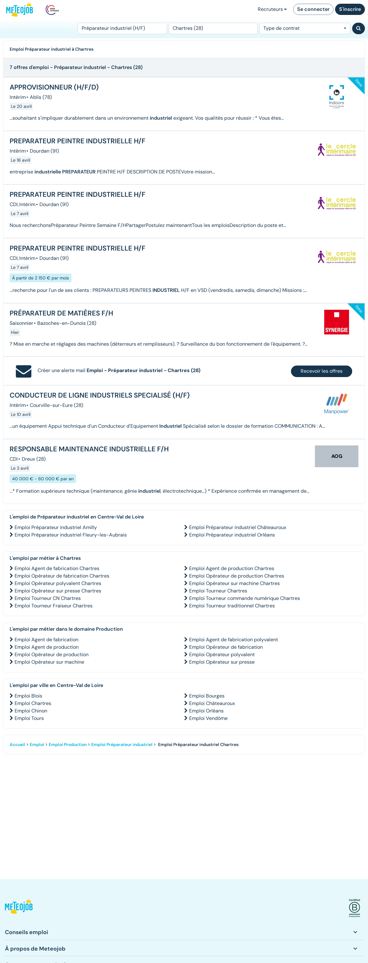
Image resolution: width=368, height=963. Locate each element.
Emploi (37, 744)
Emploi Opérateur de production (52, 654)
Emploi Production (68, 744)
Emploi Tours (29, 718)
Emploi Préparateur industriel (121, 744)
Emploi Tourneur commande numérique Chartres (244, 598)
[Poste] (122, 28)
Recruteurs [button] (272, 9)
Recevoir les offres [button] (322, 371)
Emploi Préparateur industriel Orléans (232, 535)
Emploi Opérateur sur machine (49, 662)
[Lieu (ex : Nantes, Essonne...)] (213, 28)
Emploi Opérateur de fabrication (226, 647)
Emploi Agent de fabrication (46, 639)
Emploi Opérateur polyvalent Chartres (58, 583)
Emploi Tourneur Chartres (218, 590)
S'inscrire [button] (350, 9)
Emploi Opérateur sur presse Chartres (58, 590)
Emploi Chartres (33, 703)
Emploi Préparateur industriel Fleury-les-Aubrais (71, 535)
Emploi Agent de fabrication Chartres (57, 568)
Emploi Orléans (206, 710)
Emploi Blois (28, 696)
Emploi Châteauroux (212, 703)
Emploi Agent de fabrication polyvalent (233, 639)
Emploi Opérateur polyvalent (222, 654)
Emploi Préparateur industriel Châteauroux (237, 527)
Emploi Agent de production (47, 647)
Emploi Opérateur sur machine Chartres (234, 583)
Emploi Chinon (31, 710)
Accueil (17, 744)
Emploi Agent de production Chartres (231, 568)
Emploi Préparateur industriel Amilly (56, 527)
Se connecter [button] (313, 9)
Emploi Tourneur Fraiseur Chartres (54, 605)
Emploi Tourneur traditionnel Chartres (232, 605)
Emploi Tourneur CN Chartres (48, 598)
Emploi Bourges (207, 696)
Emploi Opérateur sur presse (222, 662)
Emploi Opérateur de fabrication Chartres (62, 576)
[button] (19, 908)
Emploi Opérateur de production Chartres (236, 576)
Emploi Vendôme (208, 718)
